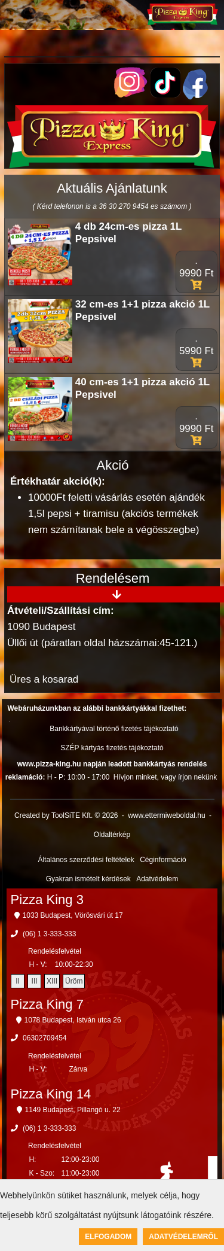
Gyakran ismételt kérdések (88, 879)
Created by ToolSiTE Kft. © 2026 (66, 815)
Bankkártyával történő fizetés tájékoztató (114, 729)
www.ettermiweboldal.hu (166, 815)
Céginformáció (163, 860)
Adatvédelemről (183, 1236)
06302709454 (44, 1038)
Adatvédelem (157, 879)
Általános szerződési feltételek (86, 860)
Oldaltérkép (112, 834)
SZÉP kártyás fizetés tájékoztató (112, 748)
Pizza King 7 (47, 1004)
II (18, 981)
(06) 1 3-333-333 (49, 934)
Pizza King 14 (51, 1093)
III (35, 981)
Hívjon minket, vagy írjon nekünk (165, 777)
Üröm (73, 981)
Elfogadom (108, 1236)
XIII (52, 981)
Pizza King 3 (47, 899)
